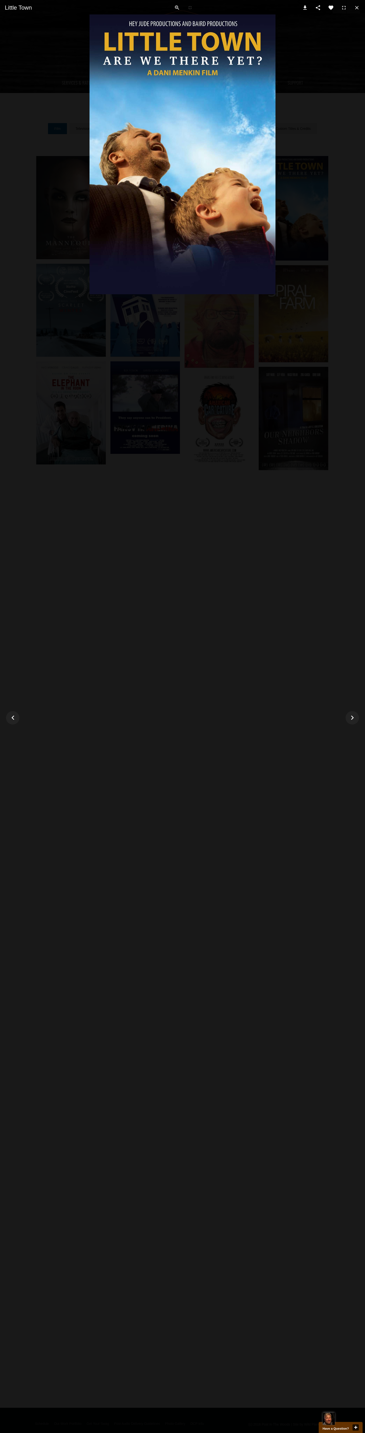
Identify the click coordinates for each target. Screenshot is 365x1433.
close (356, 1427)
